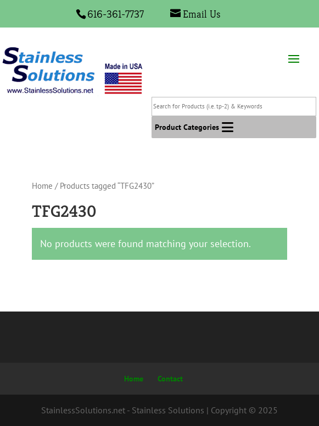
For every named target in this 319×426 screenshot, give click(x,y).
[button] (187, 127)
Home (42, 186)
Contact (170, 379)
